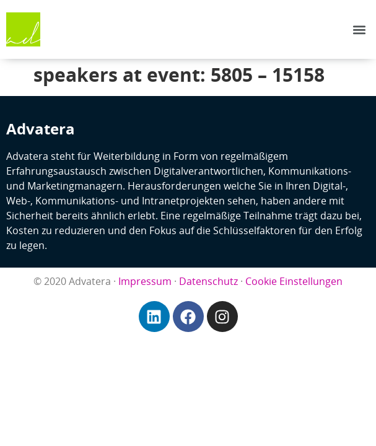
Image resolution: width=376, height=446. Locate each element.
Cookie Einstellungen (294, 281)
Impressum (145, 281)
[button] (359, 29)
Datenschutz (208, 281)
